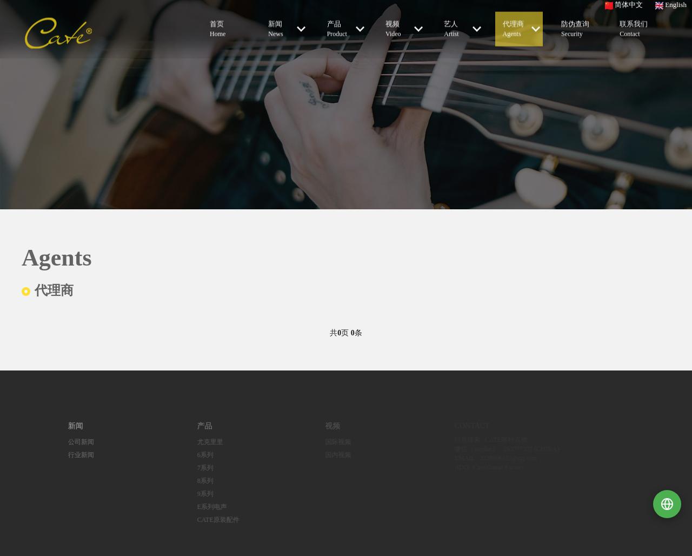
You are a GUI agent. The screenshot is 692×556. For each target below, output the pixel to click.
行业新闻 (72, 455)
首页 (226, 28)
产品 (345, 28)
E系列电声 (202, 507)
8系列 (196, 481)
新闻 (286, 28)
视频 (404, 28)
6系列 (196, 455)
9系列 (196, 494)
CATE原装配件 (209, 520)
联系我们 (636, 28)
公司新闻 (72, 442)
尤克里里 (201, 442)
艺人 (462, 28)
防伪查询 (577, 28)
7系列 (196, 468)
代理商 (521, 28)
